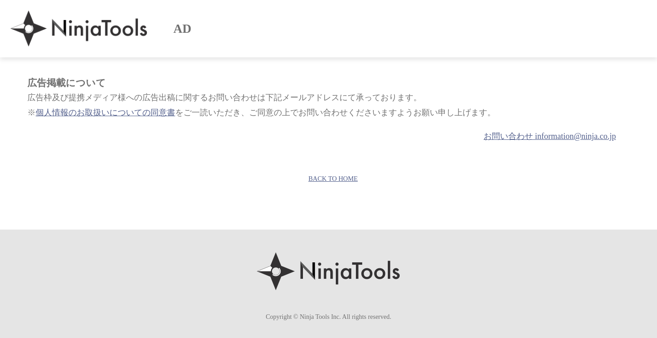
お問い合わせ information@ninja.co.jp (550, 136)
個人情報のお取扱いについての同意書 (105, 112)
